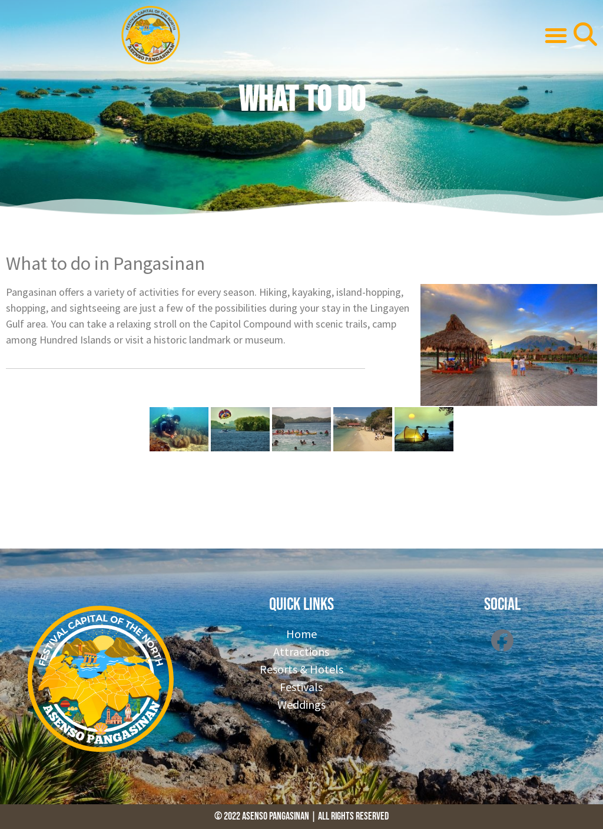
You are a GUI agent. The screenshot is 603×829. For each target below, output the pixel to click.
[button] (556, 35)
